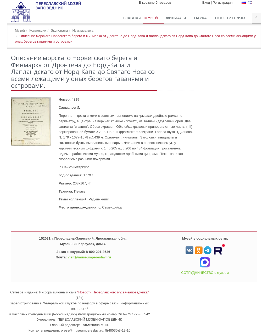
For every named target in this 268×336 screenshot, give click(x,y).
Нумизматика (82, 30)
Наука (201, 18)
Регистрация (223, 2)
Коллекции (37, 30)
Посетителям (230, 18)
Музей (151, 18)
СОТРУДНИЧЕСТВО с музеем (205, 273)
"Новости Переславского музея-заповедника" (113, 292)
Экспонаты (59, 30)
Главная (132, 18)
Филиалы (176, 18)
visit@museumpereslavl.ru (89, 257)
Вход (206, 2)
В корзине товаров (155, 2)
